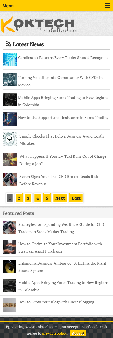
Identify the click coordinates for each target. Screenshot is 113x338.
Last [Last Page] (76, 198)
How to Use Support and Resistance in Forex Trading (63, 117)
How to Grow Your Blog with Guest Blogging (56, 302)
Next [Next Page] (60, 198)
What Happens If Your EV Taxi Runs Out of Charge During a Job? (62, 160)
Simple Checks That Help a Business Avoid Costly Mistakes (62, 139)
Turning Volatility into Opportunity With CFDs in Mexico (60, 81)
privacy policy (54, 333)
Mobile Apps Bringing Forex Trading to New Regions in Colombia (63, 101)
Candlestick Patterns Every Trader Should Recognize (63, 57)
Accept (78, 333)
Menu (56, 5)
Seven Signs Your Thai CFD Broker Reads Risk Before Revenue (58, 180)
